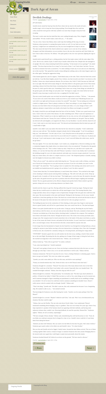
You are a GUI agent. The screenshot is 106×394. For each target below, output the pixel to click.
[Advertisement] (53, 368)
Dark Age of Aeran (44, 9)
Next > (91, 349)
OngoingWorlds (23, 2)
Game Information (15, 32)
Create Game (92, 2)
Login (73, 2)
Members (12, 28)
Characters (13, 24)
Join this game (18, 77)
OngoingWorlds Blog (40, 385)
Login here (21, 69)
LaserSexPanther (13, 41)
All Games (82, 2)
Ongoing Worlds (16, 386)
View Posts (13, 20)
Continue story (39, 343)
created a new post (21, 41)
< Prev (39, 349)
